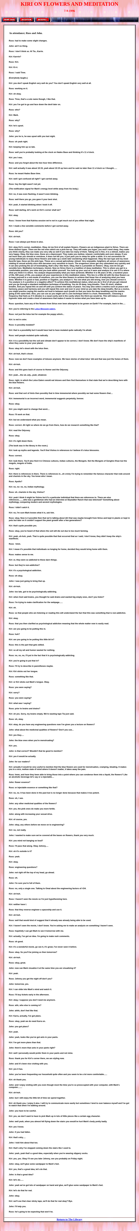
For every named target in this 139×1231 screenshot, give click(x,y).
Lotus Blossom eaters (44, 309)
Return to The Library (69, 1219)
